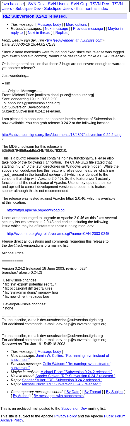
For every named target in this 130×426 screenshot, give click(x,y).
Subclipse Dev (28, 8)
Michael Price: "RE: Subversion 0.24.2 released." (61, 384)
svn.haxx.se (13, 4)
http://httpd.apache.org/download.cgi (36, 210)
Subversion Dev (74, 408)
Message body (49, 24)
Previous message (88, 28)
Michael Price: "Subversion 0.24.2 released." (76, 372)
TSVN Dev (99, 4)
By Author (21, 396)
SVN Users (57, 4)
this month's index (92, 8)
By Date (72, 392)
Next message (56, 28)
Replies (61, 33)
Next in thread (39, 33)
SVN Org (79, 4)
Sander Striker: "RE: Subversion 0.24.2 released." (76, 376)
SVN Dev (36, 4)
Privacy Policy (65, 416)
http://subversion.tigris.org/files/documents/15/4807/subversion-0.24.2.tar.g (61, 135)
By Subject (114, 392)
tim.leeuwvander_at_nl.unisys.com (75, 40)
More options (76, 24)
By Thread (92, 392)
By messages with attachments (59, 396)
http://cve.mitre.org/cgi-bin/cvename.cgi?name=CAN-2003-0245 (58, 234)
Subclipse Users (58, 8)
